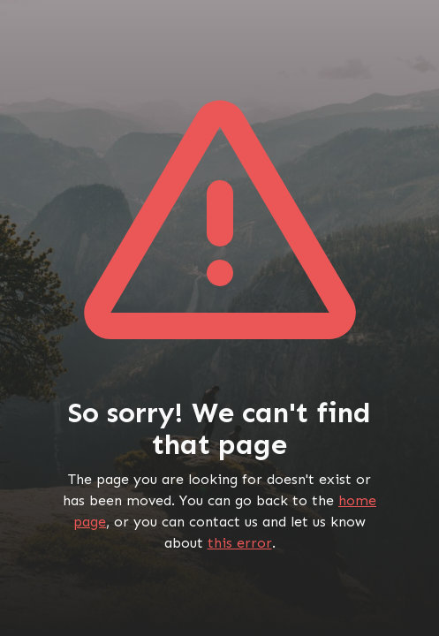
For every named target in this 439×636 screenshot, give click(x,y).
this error (240, 542)
